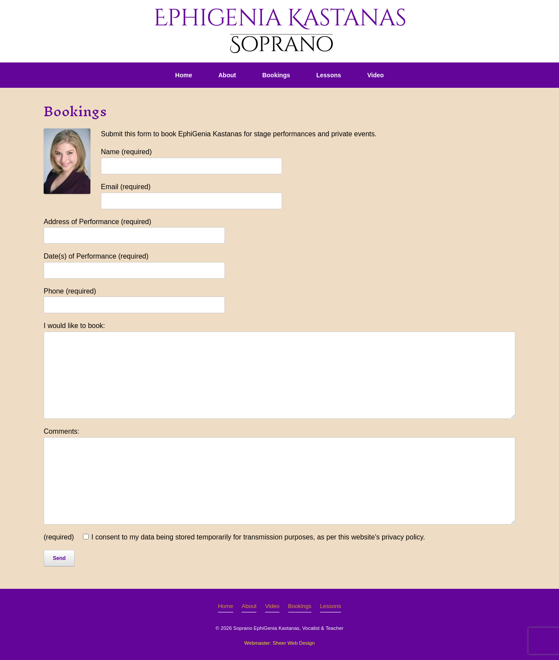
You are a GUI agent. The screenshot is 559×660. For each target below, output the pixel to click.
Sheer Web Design (293, 643)
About (227, 75)
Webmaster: (257, 643)
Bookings (276, 75)
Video (375, 75)
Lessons (328, 75)
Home (183, 75)
